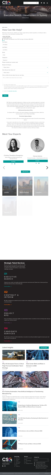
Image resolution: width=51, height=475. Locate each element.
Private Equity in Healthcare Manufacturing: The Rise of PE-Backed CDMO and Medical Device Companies (32, 406)
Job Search (18, 459)
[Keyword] (29, 3)
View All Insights (44, 347)
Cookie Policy (10, 91)
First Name (4, 42)
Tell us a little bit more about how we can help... (13, 75)
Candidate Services (29, 463)
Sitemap (16, 473)
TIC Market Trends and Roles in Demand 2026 (29, 444)
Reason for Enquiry (6, 65)
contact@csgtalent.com (7, 38)
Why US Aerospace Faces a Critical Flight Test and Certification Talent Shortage (13, 366)
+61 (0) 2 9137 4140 (6, 36)
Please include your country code (10, 62)
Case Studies (18, 462)
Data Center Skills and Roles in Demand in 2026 (35, 365)
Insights (17, 460)
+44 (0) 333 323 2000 (40, 462)
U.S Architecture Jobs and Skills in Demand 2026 (30, 431)
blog (3, 362)
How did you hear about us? (8, 70)
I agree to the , (10, 91)
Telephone (4, 57)
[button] (47, 167)
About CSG (18, 458)
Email (3, 52)
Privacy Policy (15, 91)
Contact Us (18, 466)
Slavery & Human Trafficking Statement (33, 473)
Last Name (4, 47)
